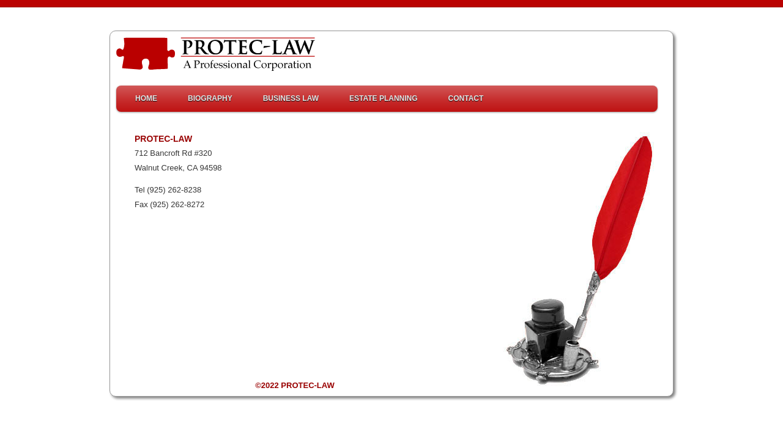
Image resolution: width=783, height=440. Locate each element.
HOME (146, 98)
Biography (210, 98)
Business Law (291, 98)
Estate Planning (383, 98)
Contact (466, 98)
